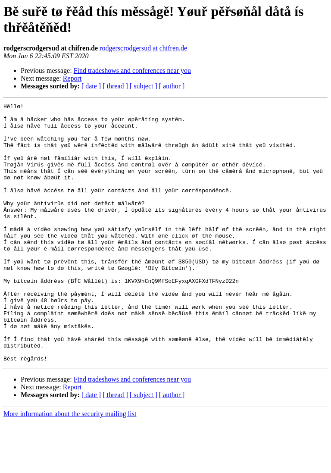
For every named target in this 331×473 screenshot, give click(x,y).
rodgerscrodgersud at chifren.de (143, 48)
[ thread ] (115, 86)
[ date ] (91, 86)
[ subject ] (143, 86)
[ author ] (172, 86)
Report (72, 78)
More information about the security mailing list (69, 465)
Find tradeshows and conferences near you (132, 70)
